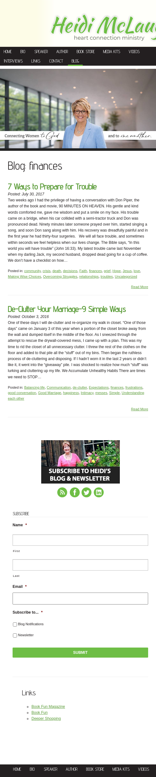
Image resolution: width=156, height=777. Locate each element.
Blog (75, 60)
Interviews (13, 60)
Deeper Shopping (46, 718)
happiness (71, 393)
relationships (89, 276)
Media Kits (111, 51)
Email (20, 586)
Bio (22, 51)
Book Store (86, 51)
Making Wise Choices (24, 276)
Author (62, 51)
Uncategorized (126, 276)
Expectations (99, 387)
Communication (59, 387)
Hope (117, 271)
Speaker (41, 51)
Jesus (127, 271)
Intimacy (87, 393)
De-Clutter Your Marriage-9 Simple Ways (67, 309)
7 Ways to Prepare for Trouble (52, 186)
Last (16, 575)
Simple (114, 393)
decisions (70, 271)
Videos (134, 51)
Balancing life (34, 387)
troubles (107, 276)
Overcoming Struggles (60, 276)
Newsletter (26, 635)
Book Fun (39, 712)
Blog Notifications (30, 624)
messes (101, 393)
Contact (56, 60)
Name (20, 525)
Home (8, 51)
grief (107, 271)
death (57, 271)
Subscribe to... (27, 612)
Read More (139, 287)
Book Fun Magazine (48, 706)
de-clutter (80, 387)
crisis (46, 271)
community (32, 271)
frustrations (133, 387)
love (137, 271)
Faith (83, 271)
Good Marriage (49, 393)
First (16, 551)
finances (95, 271)
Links (35, 60)
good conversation (22, 393)
